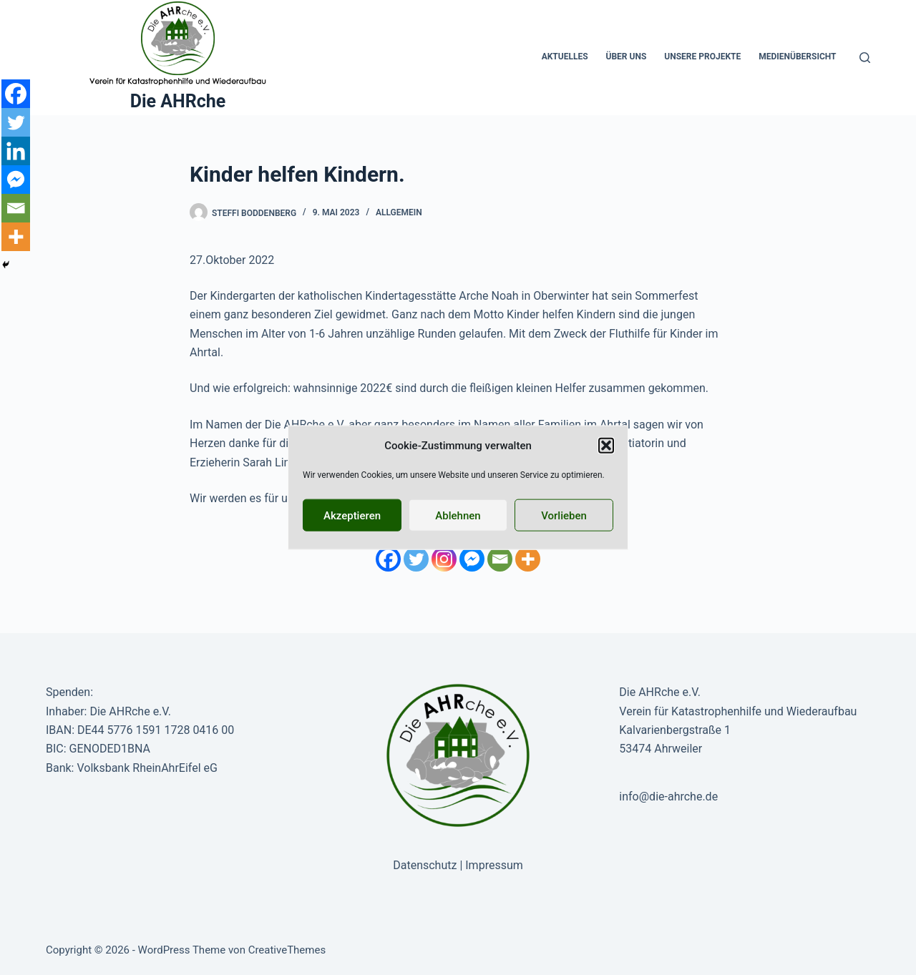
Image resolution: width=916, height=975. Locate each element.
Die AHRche (178, 101)
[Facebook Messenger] (471, 559)
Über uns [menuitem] (626, 57)
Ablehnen (457, 515)
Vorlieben (564, 515)
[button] (606, 445)
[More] (527, 559)
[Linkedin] (15, 151)
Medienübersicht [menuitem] (797, 57)
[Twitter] (416, 559)
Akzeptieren (352, 515)
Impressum (494, 865)
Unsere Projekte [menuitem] (702, 57)
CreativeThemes (287, 950)
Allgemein (399, 212)
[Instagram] (444, 559)
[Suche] (864, 57)
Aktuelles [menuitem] (565, 57)
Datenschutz (425, 865)
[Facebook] (388, 559)
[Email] (499, 559)
